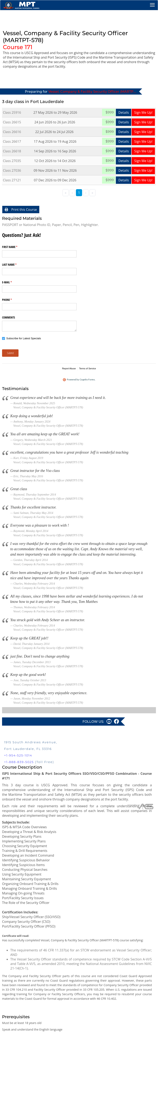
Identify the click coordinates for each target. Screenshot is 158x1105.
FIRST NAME (14, 247)
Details (123, 112)
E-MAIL (11, 282)
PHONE (11, 300)
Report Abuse (69, 368)
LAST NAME (14, 265)
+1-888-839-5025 (19, 763)
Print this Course (21, 209)
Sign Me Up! (143, 112)
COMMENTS (8, 317)
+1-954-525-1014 (18, 757)
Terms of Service (87, 368)
